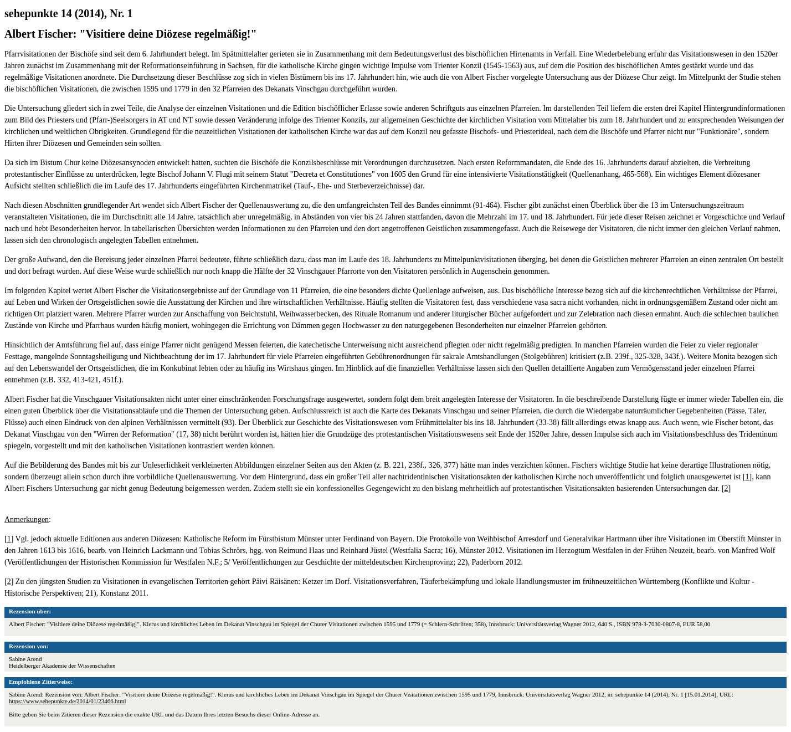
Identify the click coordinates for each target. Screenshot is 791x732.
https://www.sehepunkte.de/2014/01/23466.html (67, 701)
